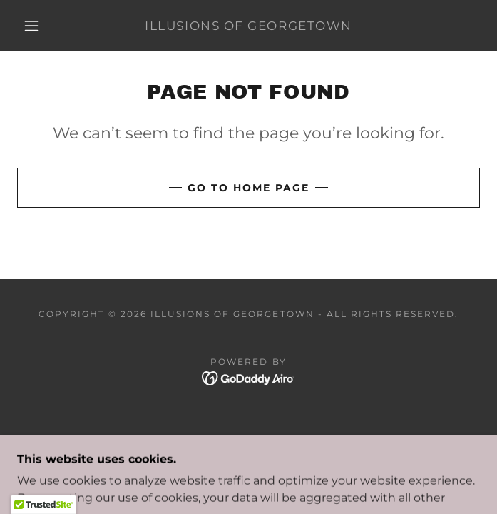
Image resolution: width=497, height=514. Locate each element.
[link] (248, 26)
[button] (40, 25)
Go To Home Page (248, 187)
